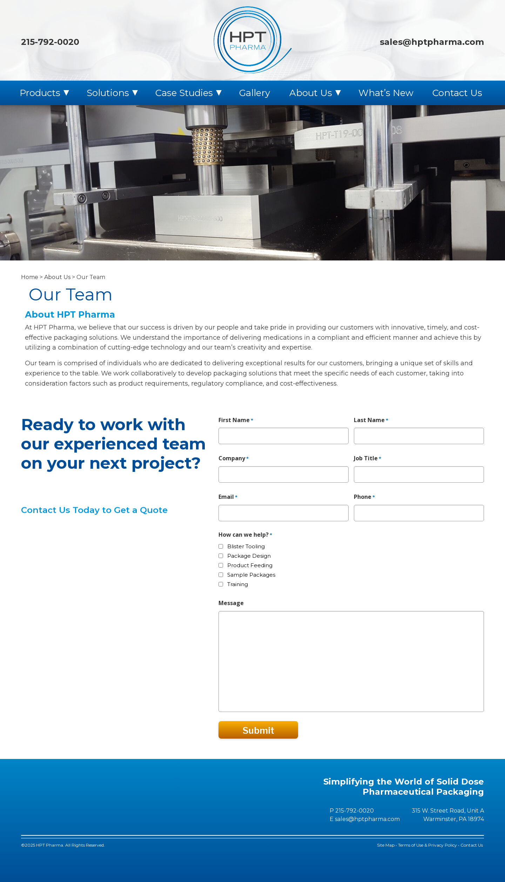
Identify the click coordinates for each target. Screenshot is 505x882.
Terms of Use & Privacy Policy (427, 845)
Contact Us (472, 845)
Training (237, 584)
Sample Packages (251, 574)
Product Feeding (249, 565)
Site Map (386, 845)
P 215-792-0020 (352, 810)
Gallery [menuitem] (254, 93)
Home (29, 277)
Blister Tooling (246, 546)
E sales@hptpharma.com (365, 819)
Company (233, 458)
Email (227, 497)
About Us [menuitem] (310, 93)
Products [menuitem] (40, 93)
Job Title (367, 458)
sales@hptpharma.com (432, 42)
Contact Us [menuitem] (457, 93)
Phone (364, 497)
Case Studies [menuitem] (184, 93)
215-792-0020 (50, 42)
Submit (258, 730)
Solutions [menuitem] (108, 93)
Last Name (371, 420)
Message (231, 603)
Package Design (249, 555)
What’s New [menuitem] (385, 93)
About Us (57, 277)
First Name (235, 420)
